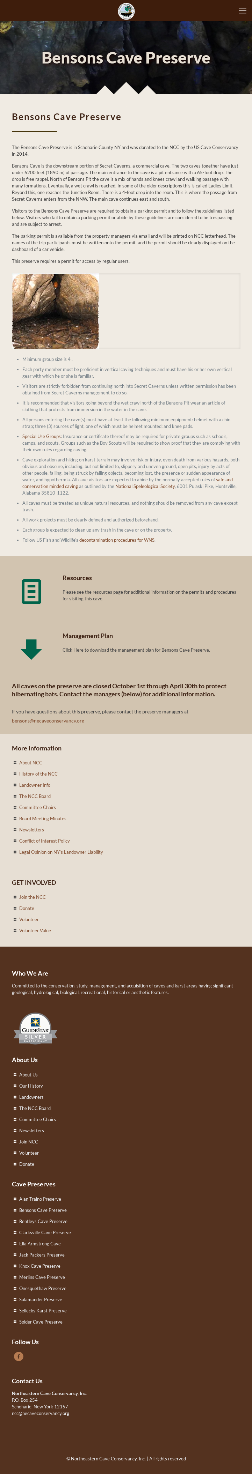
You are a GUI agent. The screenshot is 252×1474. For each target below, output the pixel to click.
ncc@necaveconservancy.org (40, 1413)
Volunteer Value (35, 930)
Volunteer (29, 919)
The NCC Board (35, 796)
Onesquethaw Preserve (42, 1288)
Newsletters (31, 829)
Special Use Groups (41, 436)
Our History (31, 1086)
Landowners (31, 1097)
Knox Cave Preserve (39, 1266)
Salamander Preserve (40, 1299)
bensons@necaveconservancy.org (48, 721)
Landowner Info (34, 785)
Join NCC (28, 1142)
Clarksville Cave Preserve (45, 1232)
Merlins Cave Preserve (42, 1277)
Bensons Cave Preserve (43, 1210)
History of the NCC (38, 774)
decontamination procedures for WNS (116, 540)
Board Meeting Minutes (42, 818)
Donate (26, 908)
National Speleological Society (145, 486)
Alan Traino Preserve (40, 1199)
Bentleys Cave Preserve (43, 1221)
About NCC (30, 762)
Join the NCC (32, 897)
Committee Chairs (37, 807)
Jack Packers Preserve (42, 1255)
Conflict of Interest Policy (44, 841)
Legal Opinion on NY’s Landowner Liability (61, 852)
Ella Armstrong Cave (40, 1243)
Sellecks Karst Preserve (43, 1310)
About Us (28, 1074)
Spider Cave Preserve (41, 1322)
